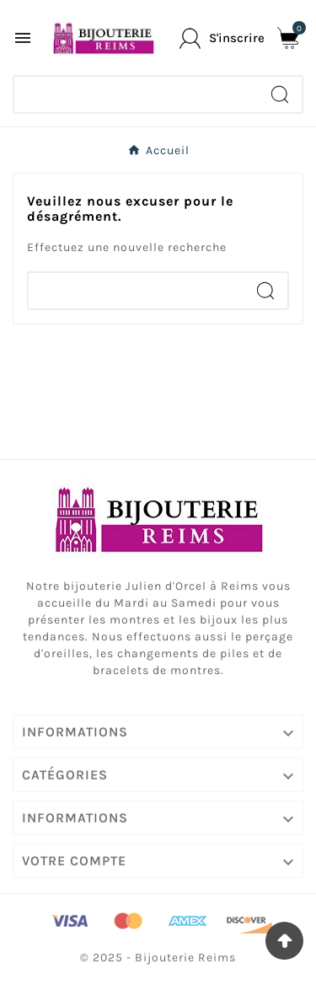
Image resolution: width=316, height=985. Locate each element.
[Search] (279, 94)
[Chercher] (136, 94)
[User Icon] (222, 38)
